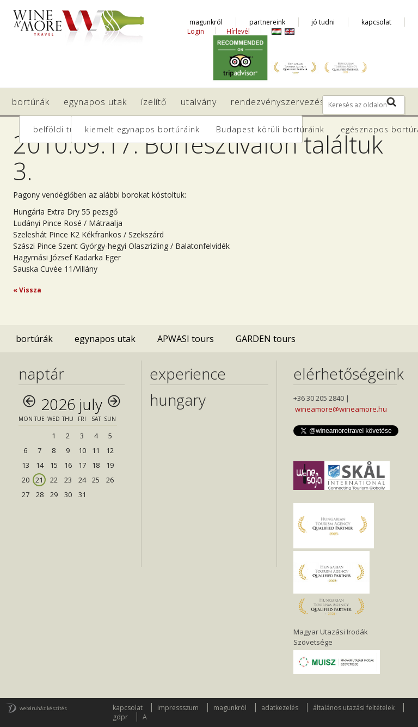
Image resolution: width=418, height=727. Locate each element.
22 (54, 480)
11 (96, 450)
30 (68, 494)
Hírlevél (238, 31)
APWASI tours (185, 339)
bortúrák (34, 339)
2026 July (71, 404)
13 (25, 465)
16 (68, 465)
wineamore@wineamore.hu (341, 409)
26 (110, 480)
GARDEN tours (266, 339)
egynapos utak (105, 339)
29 (54, 494)
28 (40, 494)
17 (82, 465)
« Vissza (27, 290)
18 (96, 465)
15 (54, 465)
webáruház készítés (43, 708)
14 (40, 465)
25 (96, 480)
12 (110, 450)
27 (25, 494)
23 (68, 480)
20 (25, 480)
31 (82, 494)
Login (195, 31)
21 (39, 480)
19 (110, 465)
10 (82, 450)
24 (82, 480)
